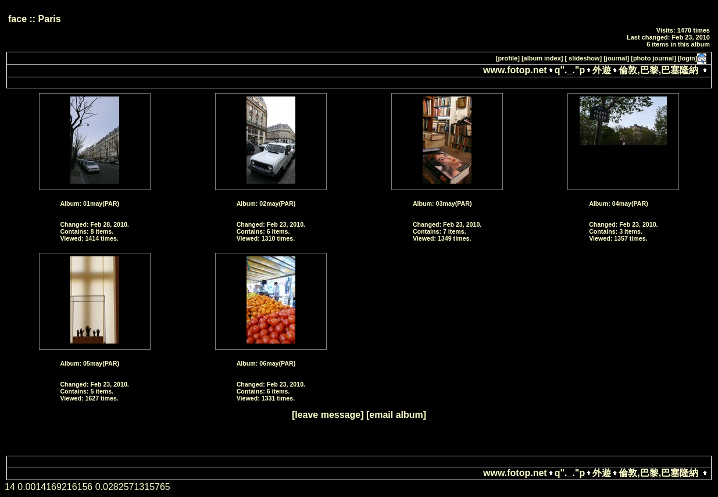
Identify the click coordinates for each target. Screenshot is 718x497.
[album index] (542, 58)
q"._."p (570, 70)
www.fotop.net (515, 70)
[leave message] (328, 415)
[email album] (396, 415)
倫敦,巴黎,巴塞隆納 (658, 70)
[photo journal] (653, 58)
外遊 (601, 70)
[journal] (616, 58)
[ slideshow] (583, 58)
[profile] (508, 58)
